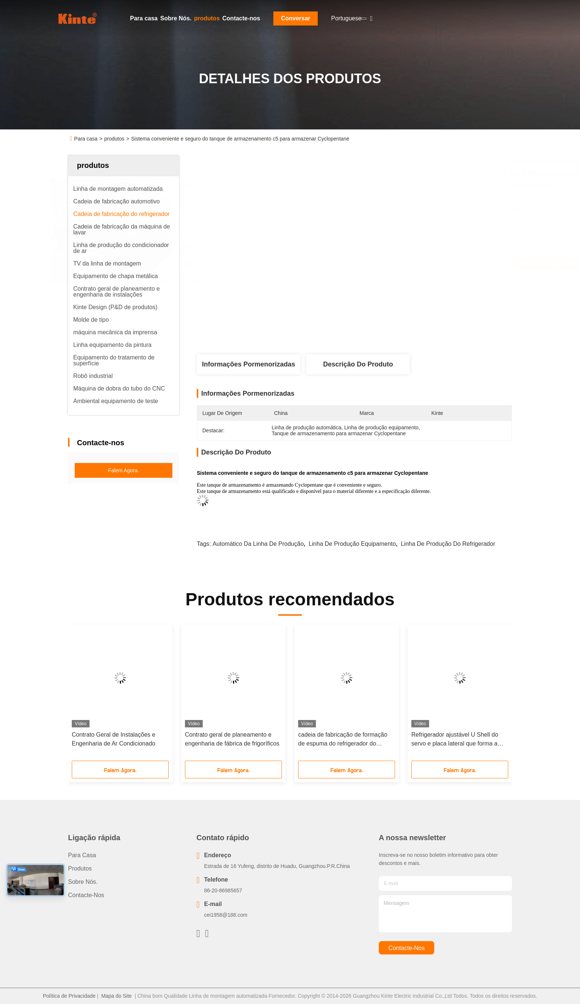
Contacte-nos (241, 18)
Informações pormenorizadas (248, 364)
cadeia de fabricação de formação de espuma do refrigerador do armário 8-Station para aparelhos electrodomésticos (342, 739)
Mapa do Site (116, 996)
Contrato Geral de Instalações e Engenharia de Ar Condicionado (113, 739)
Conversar (295, 18)
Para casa (144, 18)
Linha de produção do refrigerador (448, 544)
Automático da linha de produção (258, 544)
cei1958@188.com (225, 915)
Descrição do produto (358, 364)
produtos (207, 18)
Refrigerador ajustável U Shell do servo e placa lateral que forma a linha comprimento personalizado (454, 739)
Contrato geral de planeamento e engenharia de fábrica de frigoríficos (232, 739)
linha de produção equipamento (352, 544)
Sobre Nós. (175, 18)
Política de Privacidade (69, 996)
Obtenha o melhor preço (394, 263)
